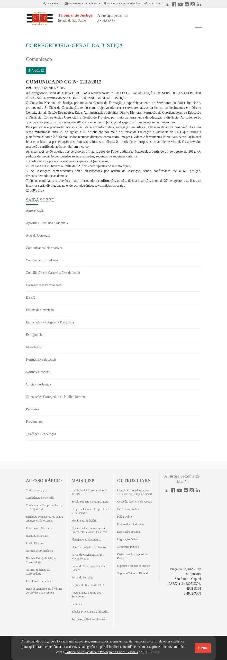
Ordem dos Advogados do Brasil (132, 556)
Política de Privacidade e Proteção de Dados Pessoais (101, 652)
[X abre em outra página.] (168, 5)
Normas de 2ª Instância (39, 550)
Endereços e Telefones (39, 528)
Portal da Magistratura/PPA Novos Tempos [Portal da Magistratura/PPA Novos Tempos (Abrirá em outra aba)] (87, 556)
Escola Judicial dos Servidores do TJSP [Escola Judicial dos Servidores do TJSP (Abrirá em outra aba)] (89, 492)
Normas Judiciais (38, 372)
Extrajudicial (35, 335)
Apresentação (35, 210)
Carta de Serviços (36, 490)
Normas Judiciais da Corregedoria (38, 571)
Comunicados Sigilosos (42, 260)
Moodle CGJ (35, 347)
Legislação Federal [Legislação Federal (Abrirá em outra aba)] (128, 539)
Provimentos (34, 421)
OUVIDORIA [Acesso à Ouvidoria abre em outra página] (153, 3)
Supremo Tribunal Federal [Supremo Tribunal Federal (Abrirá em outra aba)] (132, 573)
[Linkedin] (197, 491)
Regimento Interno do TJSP (88, 585)
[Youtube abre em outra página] (180, 5)
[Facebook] (173, 491)
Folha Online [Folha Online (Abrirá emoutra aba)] (125, 516)
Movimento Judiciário (84, 520)
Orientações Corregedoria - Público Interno (55, 397)
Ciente (203, 648)
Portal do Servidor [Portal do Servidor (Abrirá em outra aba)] (82, 577)
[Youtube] (179, 491)
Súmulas (77, 604)
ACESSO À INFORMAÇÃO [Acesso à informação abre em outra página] (122, 3)
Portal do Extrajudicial (39, 581)
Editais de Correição (40, 310)
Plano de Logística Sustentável (90, 547)
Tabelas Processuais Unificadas (90, 611)
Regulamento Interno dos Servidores (86, 594)
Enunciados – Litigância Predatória (50, 322)
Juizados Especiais (37, 535)
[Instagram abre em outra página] (192, 5)
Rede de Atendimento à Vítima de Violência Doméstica (44, 590)
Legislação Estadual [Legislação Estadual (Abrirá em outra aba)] (129, 531)
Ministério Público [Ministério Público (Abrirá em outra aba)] (128, 547)
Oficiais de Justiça (38, 384)
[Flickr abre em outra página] (186, 5)
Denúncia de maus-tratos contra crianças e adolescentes (44, 518)
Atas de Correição (38, 235)
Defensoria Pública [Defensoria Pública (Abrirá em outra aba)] (128, 509)
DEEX (30, 297)
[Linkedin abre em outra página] (198, 5)
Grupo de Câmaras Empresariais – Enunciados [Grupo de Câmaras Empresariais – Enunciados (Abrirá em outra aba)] (90, 511)
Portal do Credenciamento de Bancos (89, 568)
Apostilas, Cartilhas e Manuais (47, 223)
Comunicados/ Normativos (44, 248)
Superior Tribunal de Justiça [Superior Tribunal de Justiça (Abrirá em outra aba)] (133, 566)
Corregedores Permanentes (44, 285)
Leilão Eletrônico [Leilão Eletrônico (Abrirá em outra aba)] (36, 543)
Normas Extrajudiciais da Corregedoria (41, 560)
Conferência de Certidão (40, 497)
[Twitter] (167, 491)
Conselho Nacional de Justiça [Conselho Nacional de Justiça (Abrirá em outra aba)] (134, 501)
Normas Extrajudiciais (41, 359)
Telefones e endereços (41, 434)
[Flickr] (185, 491)
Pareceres (32, 409)
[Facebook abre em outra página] (174, 5)
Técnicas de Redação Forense (89, 619)
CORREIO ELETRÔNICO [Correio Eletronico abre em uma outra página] (82, 3)
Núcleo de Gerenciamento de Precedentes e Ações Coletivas (89, 530)
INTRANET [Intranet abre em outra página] (52, 3)
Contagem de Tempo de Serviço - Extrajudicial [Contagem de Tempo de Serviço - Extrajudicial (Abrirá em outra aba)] (45, 507)
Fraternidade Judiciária (130, 524)
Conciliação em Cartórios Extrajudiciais (53, 273)
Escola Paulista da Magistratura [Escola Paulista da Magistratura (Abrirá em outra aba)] (90, 501)
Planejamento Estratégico (86, 539)
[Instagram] (191, 491)
